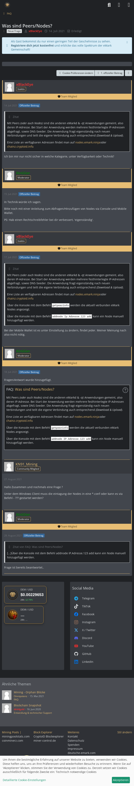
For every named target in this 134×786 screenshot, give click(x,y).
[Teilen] (128, 73)
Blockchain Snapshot (27, 705)
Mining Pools (10, 732)
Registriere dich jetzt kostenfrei (32, 45)
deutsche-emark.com (82, 753)
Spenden (74, 745)
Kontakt (73, 736)
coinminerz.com (12, 740)
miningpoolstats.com (16, 736)
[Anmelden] (119, 5)
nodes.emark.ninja (87, 142)
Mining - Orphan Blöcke (29, 692)
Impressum (75, 749)
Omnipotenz (20, 696)
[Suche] (109, 5)
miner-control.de (45, 740)
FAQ (16, 699)
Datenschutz (76, 740)
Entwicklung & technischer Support (33, 712)
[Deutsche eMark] (7, 5)
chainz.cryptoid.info (20, 146)
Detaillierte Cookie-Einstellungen (24, 780)
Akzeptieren (121, 780)
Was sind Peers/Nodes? (34, 389)
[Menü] (129, 5)
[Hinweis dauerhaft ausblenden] (127, 41)
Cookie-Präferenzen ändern (75, 73)
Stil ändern (124, 732)
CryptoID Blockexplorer (49, 736)
